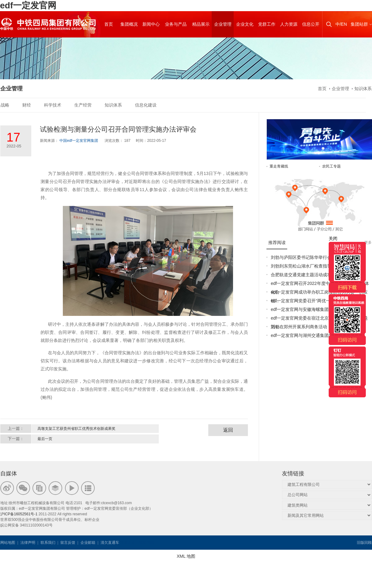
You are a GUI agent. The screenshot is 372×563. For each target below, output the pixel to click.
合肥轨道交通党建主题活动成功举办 (305, 274)
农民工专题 (331, 166)
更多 (368, 242)
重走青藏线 (279, 166)
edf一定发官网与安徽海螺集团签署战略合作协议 (317, 309)
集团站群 (359, 24)
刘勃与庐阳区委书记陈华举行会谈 (303, 257)
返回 (228, 430)
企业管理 (340, 88)
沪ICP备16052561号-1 (18, 514)
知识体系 (363, 88)
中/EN (341, 24)
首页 (322, 88)
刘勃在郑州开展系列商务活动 (299, 326)
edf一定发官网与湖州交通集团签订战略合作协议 (317, 335)
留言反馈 (67, 542)
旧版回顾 (364, 542)
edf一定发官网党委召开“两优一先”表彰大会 (312, 300)
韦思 (142, 542)
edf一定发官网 (28, 5)
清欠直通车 (110, 542)
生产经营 (83, 105)
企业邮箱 (87, 542)
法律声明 (27, 542)
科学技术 (52, 105)
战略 (5, 105)
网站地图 (7, 542)
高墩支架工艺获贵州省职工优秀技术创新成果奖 (76, 428)
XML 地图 (186, 556)
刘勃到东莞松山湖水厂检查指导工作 (305, 266)
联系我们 (48, 542)
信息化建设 (146, 105)
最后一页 (44, 439)
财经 (26, 105)
